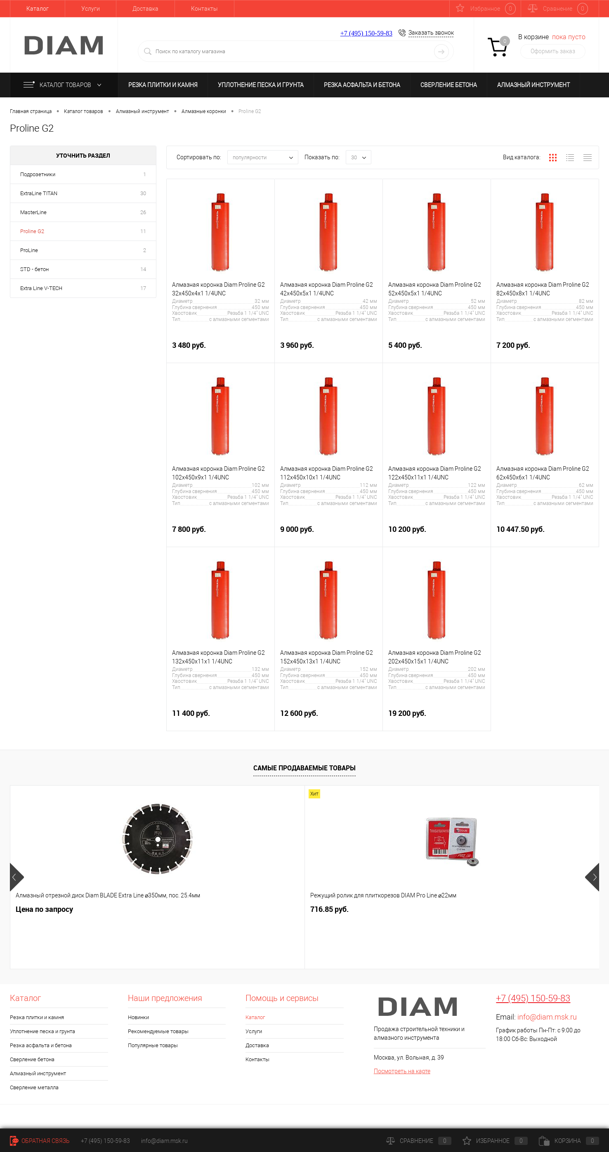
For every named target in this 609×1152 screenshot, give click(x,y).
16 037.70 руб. (341, 909)
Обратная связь (40, 1141)
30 (143, 193)
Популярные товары (153, 1045)
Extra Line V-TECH (41, 288)
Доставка (145, 8)
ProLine (29, 250)
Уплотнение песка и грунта (261, 85)
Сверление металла (34, 1087)
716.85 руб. (182, 909)
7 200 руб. (544, 350)
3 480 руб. (220, 350)
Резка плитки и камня (163, 85)
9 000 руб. (328, 534)
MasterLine (33, 212)
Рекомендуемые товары (158, 1031)
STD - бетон (34, 269)
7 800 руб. (220, 534)
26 (143, 212)
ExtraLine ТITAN (38, 193)
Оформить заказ (553, 51)
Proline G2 (32, 231)
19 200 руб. (436, 718)
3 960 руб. (328, 350)
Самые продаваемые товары (304, 767)
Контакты (204, 8)
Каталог (37, 8)
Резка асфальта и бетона (362, 85)
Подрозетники (37, 174)
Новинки (138, 1017)
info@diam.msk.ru (547, 1017)
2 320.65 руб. (487, 909)
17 (143, 288)
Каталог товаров (64, 85)
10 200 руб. (436, 534)
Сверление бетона (448, 85)
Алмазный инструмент (533, 85)
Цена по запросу (44, 909)
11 (143, 231)
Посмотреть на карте (402, 1071)
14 (143, 269)
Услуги (90, 8)
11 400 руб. (220, 718)
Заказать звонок (431, 32)
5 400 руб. (436, 350)
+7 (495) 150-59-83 (366, 33)
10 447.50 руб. (544, 534)
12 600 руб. (328, 718)
